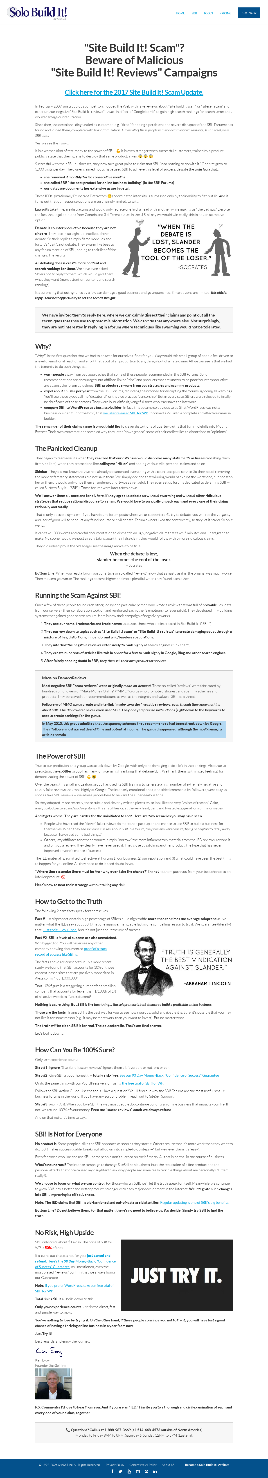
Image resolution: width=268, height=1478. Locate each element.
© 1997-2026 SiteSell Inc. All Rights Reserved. (70, 1465)
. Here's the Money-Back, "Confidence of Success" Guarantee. (75, 1261)
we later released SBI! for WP (125, 413)
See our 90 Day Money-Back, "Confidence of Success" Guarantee (169, 1075)
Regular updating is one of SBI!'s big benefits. (194, 1202)
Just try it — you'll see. (60, 930)
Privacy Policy (115, 1465)
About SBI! (169, 1465)
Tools (208, 13)
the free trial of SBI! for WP (142, 1083)
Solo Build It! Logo (38, 12)
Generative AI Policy (143, 1465)
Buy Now (249, 13)
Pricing (226, 13)
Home (180, 13)
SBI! (194, 13)
